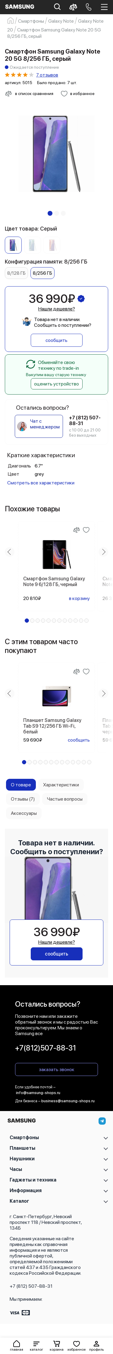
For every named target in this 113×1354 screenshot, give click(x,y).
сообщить (56, 340)
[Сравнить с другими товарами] (29, 93)
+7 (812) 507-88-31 (31, 1286)
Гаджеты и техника (33, 1180)
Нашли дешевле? (56, 309)
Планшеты (22, 1148)
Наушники (22, 1159)
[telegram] (102, 1121)
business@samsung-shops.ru (68, 1101)
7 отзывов (47, 75)
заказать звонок (56, 1069)
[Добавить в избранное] (78, 93)
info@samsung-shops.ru (38, 1092)
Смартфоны (24, 1137)
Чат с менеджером (45, 424)
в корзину (79, 598)
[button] (36, 1346)
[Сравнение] (76, 529)
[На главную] (21, 1122)
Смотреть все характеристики (40, 483)
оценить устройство (56, 384)
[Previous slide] (9, 552)
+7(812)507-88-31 (45, 1048)
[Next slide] (103, 552)
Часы (16, 1169)
